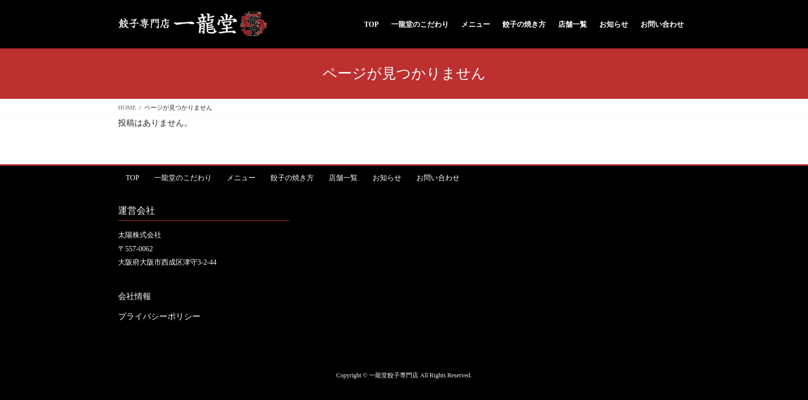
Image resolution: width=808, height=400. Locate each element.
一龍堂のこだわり (183, 178)
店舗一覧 (343, 178)
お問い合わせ (438, 178)
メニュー (241, 178)
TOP (132, 178)
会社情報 (134, 296)
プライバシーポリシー (159, 316)
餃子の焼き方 (292, 178)
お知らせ (387, 178)
